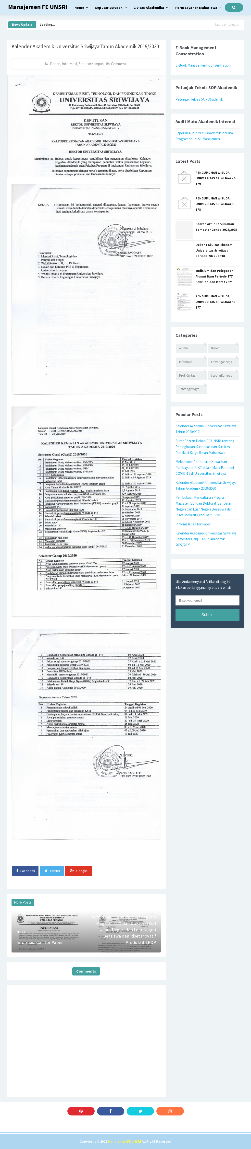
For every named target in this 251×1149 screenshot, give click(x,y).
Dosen (55, 63)
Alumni (183, 348)
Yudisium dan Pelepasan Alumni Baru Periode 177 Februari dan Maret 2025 (214, 276)
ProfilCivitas (187, 375)
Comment (118, 63)
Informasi (69, 63)
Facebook (25, 871)
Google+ (79, 871)
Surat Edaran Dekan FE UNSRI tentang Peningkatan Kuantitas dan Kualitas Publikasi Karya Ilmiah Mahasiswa (205, 447)
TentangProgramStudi (193, 389)
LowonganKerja (221, 362)
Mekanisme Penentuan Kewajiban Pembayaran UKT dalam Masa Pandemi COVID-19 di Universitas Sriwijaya (205, 467)
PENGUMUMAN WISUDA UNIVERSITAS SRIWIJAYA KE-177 (216, 302)
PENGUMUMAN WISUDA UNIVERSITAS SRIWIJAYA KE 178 (215, 204)
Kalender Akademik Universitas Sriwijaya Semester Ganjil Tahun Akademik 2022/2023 (206, 539)
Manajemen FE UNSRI (124, 1141)
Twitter (52, 871)
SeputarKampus (91, 63)
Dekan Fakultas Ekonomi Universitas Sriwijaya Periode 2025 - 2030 (215, 250)
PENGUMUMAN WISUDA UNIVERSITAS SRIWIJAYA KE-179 (216, 178)
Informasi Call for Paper (193, 524)
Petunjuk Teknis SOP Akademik (199, 99)
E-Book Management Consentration (203, 65)
